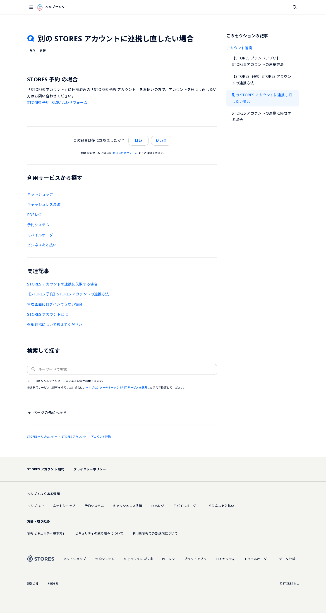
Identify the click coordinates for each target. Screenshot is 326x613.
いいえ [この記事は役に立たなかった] (161, 140)
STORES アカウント (74, 437)
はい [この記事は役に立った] (138, 140)
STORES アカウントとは (47, 314)
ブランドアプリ (195, 559)
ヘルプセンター (52, 7)
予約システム (38, 224)
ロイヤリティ (225, 559)
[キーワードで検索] (122, 369)
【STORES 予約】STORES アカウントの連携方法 (261, 79)
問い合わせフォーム (125, 153)
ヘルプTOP (35, 506)
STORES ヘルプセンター (42, 437)
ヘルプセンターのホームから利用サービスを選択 (116, 387)
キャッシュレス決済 (43, 204)
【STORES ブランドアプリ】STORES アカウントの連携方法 (258, 61)
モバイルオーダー (42, 235)
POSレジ (34, 214)
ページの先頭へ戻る (50, 412)
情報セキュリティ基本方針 (46, 533)
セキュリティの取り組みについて (99, 533)
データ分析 (287, 559)
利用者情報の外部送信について (155, 533)
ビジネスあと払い (42, 245)
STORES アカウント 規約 (46, 469)
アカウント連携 (239, 47)
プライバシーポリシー (90, 469)
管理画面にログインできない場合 (55, 304)
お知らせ (52, 583)
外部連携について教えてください (54, 324)
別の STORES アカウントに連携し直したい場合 (262, 98)
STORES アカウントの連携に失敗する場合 (261, 116)
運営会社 (32, 583)
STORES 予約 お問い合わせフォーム (57, 102)
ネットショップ (40, 194)
